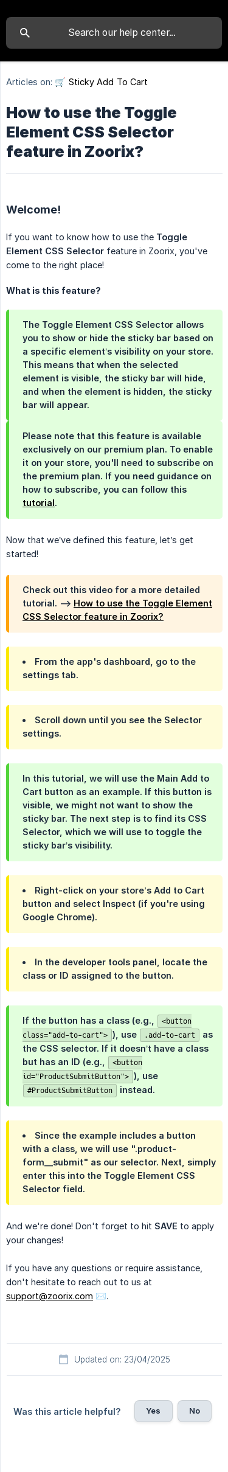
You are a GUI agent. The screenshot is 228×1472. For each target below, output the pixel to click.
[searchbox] (114, 33)
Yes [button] (153, 1410)
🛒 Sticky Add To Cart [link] (101, 82)
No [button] (194, 1410)
